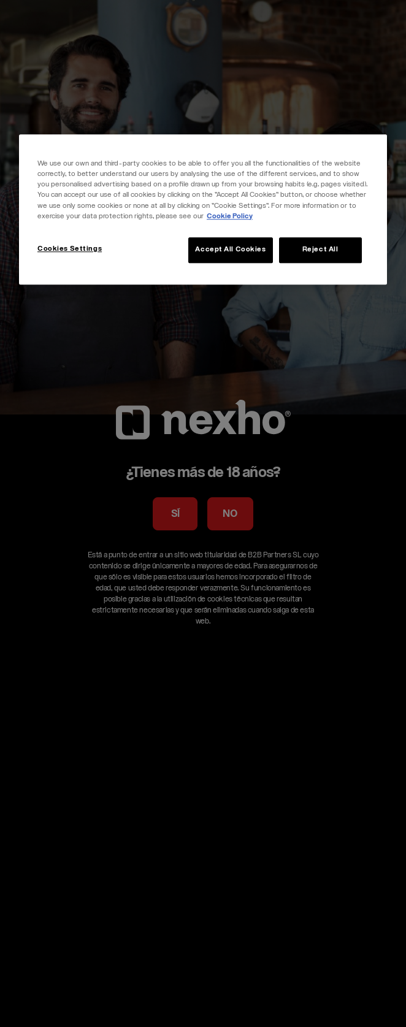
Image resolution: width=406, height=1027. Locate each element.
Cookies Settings (69, 249)
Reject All (320, 249)
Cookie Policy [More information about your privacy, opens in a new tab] (230, 216)
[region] (203, 209)
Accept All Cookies (230, 249)
